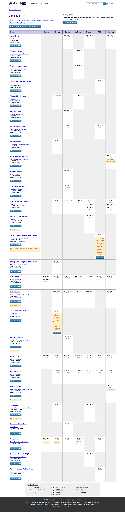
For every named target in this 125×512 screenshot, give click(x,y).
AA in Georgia (49, 500)
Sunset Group (14, 356)
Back (23, 16)
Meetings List (46, 3)
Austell (39, 20)
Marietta (45, 20)
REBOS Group (15, 277)
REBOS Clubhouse (15, 279)
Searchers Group (15, 292)
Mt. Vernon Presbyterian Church (19, 238)
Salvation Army (14, 99)
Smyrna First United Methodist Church (21, 295)
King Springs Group (16, 171)
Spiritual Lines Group (17, 337)
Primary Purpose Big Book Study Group (23, 235)
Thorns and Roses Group (18, 424)
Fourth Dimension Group (18, 66)
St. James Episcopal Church (18, 114)
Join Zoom (100, 257)
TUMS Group (14, 405)
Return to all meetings (15, 10)
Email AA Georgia (63, 500)
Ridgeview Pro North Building (18, 264)
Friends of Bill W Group (18, 96)
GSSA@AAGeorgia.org (42, 504)
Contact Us (76, 500)
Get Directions (16, 45)
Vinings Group (15, 439)
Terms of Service (67, 506)
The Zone (12, 204)
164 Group (13, 219)
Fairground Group (16, 51)
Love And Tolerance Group (19, 201)
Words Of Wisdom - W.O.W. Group (21, 469)
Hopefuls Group (15, 141)
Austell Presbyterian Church (18, 39)
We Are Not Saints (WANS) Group (21, 454)
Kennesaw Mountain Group (19, 156)
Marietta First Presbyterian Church (19, 340)
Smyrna (52, 20)
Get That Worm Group (17, 126)
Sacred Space (14, 427)
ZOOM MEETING (15, 313)
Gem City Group (15, 111)
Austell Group (14, 36)
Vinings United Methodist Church (19, 442)
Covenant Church (15, 174)
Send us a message (69, 22)
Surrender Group (15, 371)
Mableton (12, 23)
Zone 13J (12, 20)
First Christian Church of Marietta (19, 54)
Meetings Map (33, 3)
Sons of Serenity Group (18, 310)
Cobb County (21, 20)
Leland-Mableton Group (18, 186)
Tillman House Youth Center (18, 69)
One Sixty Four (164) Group (19, 216)
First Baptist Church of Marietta (18, 159)
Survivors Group (15, 386)
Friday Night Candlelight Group (20, 81)
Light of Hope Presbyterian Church (20, 144)
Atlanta (30, 23)
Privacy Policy (57, 506)
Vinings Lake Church (16, 189)
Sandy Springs (21, 23)
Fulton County (31, 20)
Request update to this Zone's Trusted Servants (25, 26)
